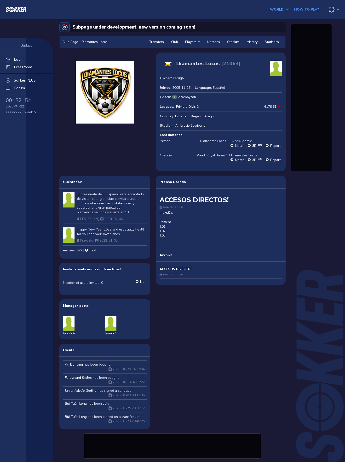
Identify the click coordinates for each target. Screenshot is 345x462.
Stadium (233, 42)
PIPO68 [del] (89, 219)
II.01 (163, 226)
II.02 (163, 231)
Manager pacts (76, 305)
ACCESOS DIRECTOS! (177, 269)
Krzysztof (87, 240)
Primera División (188, 106)
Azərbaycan (187, 97)
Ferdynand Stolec (78, 377)
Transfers (156, 42)
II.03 (163, 235)
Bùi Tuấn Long (76, 403)
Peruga (178, 78)
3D (257, 145)
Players (192, 42)
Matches (213, 42)
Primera (165, 222)
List (142, 281)
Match (239, 145)
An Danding (74, 364)
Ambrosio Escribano (190, 125)
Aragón (210, 116)
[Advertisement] (172, 445)
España (180, 116)
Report (275, 145)
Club (174, 42)
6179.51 (270, 106)
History (252, 42)
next (93, 250)
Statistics (272, 42)
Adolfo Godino (86, 390)
